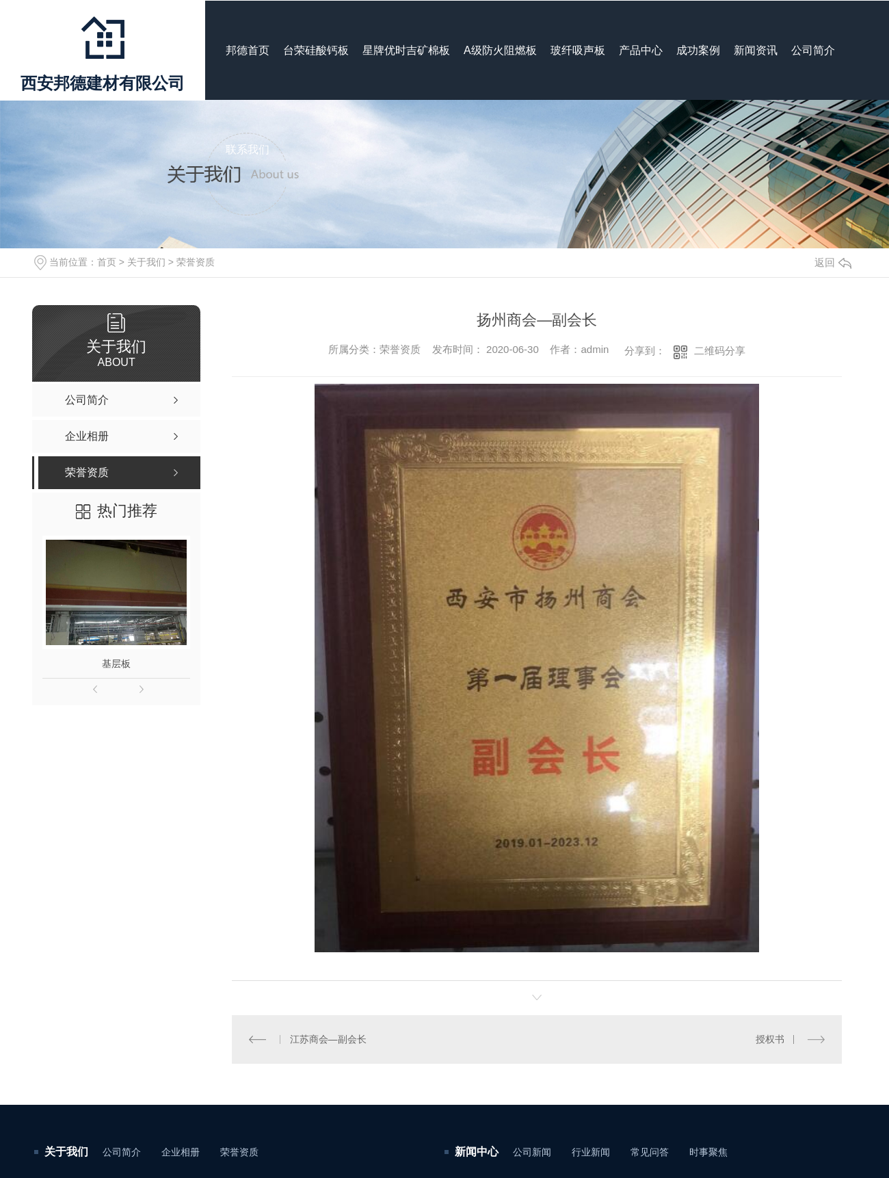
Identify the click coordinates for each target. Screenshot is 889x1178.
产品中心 (641, 50)
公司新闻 (532, 1152)
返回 (832, 262)
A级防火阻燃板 (500, 50)
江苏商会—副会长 (328, 1039)
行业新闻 (591, 1152)
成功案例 (698, 50)
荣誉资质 (195, 262)
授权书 (770, 1039)
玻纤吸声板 (577, 50)
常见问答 (650, 1152)
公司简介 (813, 50)
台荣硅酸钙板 (316, 50)
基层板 (116, 663)
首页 (106, 262)
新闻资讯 (756, 50)
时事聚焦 (708, 1152)
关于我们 (146, 262)
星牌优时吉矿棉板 (406, 50)
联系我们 (247, 149)
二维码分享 (719, 350)
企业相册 (180, 1152)
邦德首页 (247, 50)
